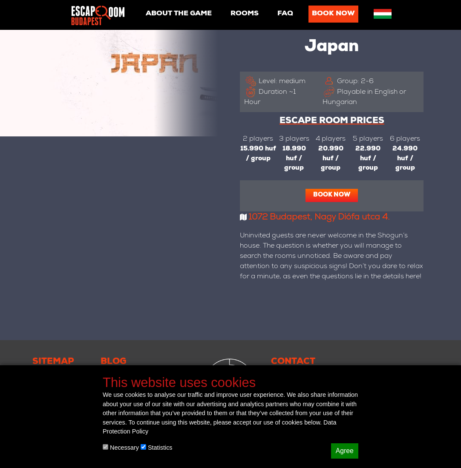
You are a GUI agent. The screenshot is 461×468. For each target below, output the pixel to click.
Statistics (157, 447)
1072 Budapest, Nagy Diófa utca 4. (319, 218)
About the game (179, 14)
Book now (333, 14)
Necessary (121, 447)
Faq (285, 14)
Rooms (244, 14)
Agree (345, 450)
